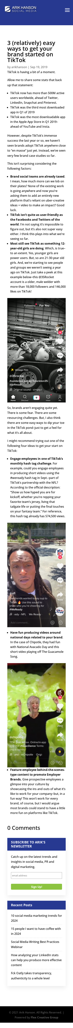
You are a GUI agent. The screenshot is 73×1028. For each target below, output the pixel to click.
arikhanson (19, 67)
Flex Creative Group (44, 1017)
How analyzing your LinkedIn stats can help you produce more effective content (36, 960)
